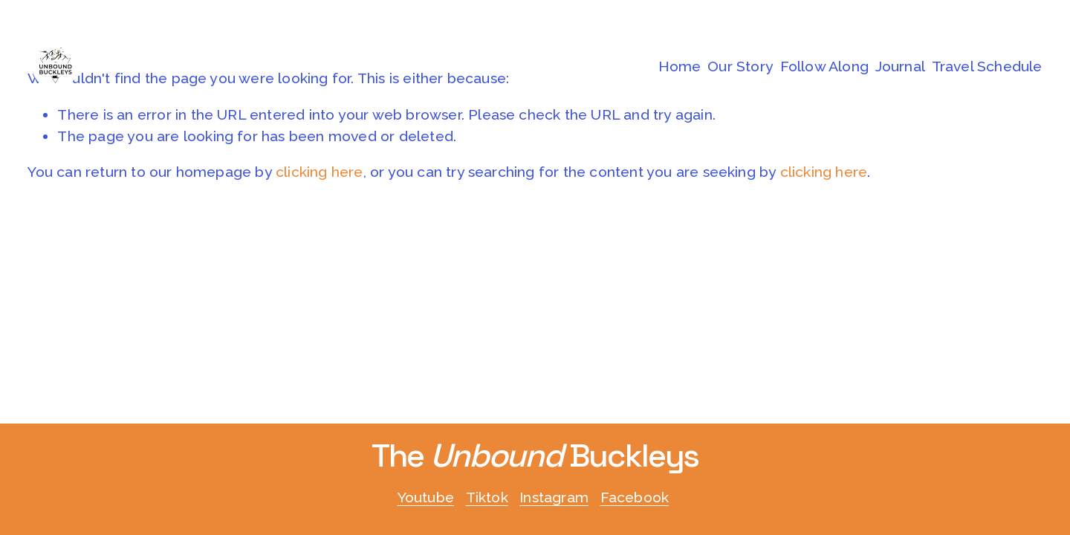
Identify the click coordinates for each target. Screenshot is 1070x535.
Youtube (426, 497)
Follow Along (824, 66)
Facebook (634, 497)
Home (679, 66)
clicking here (319, 172)
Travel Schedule (987, 66)
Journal (900, 66)
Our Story (740, 66)
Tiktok (487, 497)
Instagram (553, 497)
